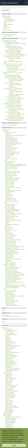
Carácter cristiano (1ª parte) (11, 167)
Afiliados (5, 25)
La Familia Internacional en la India (12, 97)
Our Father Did (8, 359)
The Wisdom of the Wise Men (11, 370)
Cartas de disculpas (7, 29)
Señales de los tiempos (10, 294)
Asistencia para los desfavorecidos (16, 54)
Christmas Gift (8, 338)
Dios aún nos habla (9, 186)
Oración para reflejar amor (11, 378)
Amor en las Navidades (10, 418)
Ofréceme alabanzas (9, 411)
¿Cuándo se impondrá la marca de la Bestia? (15, 296)
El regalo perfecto (9, 380)
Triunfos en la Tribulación (10, 304)
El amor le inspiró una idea (11, 269)
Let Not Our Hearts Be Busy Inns (12, 352)
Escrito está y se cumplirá (11, 290)
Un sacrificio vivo (9, 150)
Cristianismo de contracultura (11, 287)
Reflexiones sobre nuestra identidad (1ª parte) (15, 164)
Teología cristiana (7, 228)
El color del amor (9, 21)
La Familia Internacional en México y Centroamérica (14, 55)
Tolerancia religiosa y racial (9, 20)
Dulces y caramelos (9, 401)
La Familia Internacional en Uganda (13, 53)
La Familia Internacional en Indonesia (13, 99)
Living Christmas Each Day (11, 355)
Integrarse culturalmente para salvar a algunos (15, 286)
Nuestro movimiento (5, 16)
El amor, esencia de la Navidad (12, 407)
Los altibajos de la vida (10, 198)
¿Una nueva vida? (5, 315)
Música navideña (7, 414)
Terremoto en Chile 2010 (12, 68)
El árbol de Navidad (9, 410)
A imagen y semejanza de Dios (12, 252)
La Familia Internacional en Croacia (13, 106)
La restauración (8, 403)
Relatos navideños (7, 373)
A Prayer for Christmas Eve (11, 334)
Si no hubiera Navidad (10, 395)
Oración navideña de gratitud (11, 385)
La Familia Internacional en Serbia (12, 116)
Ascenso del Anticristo (10, 297)
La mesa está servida (9, 206)
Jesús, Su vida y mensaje (10, 245)
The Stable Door (8, 367)
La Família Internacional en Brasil (12, 66)
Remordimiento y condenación (12, 224)
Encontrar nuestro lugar (10, 173)
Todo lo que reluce (9, 381)
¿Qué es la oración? (9, 154)
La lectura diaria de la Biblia (11, 140)
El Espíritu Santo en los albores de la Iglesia (14, 249)
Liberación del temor (9, 227)
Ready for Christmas (9, 360)
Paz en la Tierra (8, 400)
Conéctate (3, 321)
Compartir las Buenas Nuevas (9, 264)
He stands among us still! (10, 347)
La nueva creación (9, 136)
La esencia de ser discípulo (11, 147)
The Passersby (8, 366)
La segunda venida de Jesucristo (12, 305)
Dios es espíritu (8, 232)
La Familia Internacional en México (12, 57)
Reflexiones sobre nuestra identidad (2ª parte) (15, 165)
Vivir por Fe (5, 160)
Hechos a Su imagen (9, 256)
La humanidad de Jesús (10, 243)
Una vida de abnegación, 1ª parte (12, 151)
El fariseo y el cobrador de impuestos (13, 213)
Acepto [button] (14, 445)
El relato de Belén (9, 426)
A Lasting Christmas (9, 333)
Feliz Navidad (4, 327)
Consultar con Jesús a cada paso (12, 187)
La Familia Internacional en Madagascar (14, 47)
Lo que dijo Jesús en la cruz (11, 138)
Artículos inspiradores (8, 24)
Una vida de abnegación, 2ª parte (12, 153)
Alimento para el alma (10, 205)
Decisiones (7, 226)
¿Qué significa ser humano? (11, 253)
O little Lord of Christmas (10, 356)
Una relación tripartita (10, 250)
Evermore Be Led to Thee (10, 342)
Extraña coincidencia (9, 397)
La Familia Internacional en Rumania (13, 108)
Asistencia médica (13, 87)
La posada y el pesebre (10, 421)
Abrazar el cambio (9, 195)
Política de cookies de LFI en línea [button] (12, 441)
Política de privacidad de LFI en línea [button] (12, 439)
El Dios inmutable (9, 238)
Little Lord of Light (9, 353)
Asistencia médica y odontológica (16, 79)
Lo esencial (5, 131)
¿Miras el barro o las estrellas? (12, 201)
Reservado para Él (9, 176)
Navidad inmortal (9, 377)
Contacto (3, 310)
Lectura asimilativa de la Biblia (12, 142)
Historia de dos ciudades (10, 280)
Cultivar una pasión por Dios (11, 179)
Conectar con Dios (9, 156)
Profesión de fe (6, 17)
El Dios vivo (7, 231)
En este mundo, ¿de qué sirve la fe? (13, 220)
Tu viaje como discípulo (10, 149)
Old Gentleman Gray (9, 358)
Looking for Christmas (10, 396)
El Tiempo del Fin (9, 18)
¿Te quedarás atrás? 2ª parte (11, 301)
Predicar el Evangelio (9, 265)
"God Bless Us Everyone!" (11, 330)
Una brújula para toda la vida (11, 204)
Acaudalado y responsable (11, 175)
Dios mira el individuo (10, 183)
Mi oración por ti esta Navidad (11, 390)
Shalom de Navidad (9, 423)
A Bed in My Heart (9, 331)
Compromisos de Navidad (11, 406)
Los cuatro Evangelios (10, 208)
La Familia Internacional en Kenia (12, 46)
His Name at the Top (9, 348)
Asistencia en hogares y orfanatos (16, 48)
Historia (5, 28)
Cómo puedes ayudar (8, 35)
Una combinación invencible (11, 271)
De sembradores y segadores (11, 276)
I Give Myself (8, 349)
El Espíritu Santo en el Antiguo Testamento (14, 246)
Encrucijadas (8, 193)
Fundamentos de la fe (6, 129)
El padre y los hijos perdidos (11, 216)
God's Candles (8, 344)
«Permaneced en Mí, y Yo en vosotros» (13, 143)
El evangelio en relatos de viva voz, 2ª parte (14, 275)
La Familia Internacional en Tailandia (13, 102)
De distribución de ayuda (14, 95)
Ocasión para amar (9, 374)
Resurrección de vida (9, 302)
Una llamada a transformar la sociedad (13, 278)
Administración (6, 27)
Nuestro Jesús (8, 375)
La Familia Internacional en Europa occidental (13, 119)
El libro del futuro (9, 293)
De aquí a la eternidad (10, 291)
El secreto (7, 189)
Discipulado (7, 146)
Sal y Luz (7, 169)
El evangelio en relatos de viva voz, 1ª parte (14, 274)
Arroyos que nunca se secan (11, 158)
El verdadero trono (9, 393)
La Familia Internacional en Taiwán (12, 83)
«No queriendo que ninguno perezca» (13, 272)
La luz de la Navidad (9, 392)
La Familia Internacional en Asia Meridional (12, 88)
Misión (4, 22)
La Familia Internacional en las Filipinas (13, 77)
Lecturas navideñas (7, 415)
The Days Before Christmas (11, 362)
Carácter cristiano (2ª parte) (11, 168)
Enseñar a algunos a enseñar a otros (13, 267)
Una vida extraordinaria (10, 145)
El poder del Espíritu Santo (11, 139)
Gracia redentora (9, 261)
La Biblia (5, 202)
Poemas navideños (7, 329)
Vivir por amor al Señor (10, 161)
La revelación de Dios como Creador (13, 239)
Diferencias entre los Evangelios (12, 210)
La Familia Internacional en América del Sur (12, 64)
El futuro (5, 289)
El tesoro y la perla (9, 217)
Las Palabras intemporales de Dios (12, 209)
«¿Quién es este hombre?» (11, 132)
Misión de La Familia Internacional (8, 34)
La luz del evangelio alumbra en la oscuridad (15, 285)
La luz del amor (8, 382)
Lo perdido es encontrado (10, 215)
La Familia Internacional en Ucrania (13, 112)
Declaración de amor (9, 184)
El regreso (7, 399)
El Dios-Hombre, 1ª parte (10, 241)
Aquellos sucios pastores (10, 419)
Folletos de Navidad (7, 412)
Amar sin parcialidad (9, 182)
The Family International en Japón (12, 76)
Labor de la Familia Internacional (8, 40)
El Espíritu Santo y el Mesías (11, 248)
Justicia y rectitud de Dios (11, 235)
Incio (2, 8)
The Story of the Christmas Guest (12, 369)
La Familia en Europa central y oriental (11, 103)
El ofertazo (7, 134)
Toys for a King (8, 371)
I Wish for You (8, 351)
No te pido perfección (10, 191)
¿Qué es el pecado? (9, 254)
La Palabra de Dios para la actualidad (13, 190)
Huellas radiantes (9, 162)
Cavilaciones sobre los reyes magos (13, 417)
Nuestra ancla (8, 197)
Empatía (7, 223)
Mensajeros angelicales (10, 422)
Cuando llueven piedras (10, 199)
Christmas (7, 336)
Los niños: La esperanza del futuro (9, 125)
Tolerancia (7, 221)
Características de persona (11, 230)
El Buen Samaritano (9, 212)
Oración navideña (9, 388)
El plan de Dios (8, 257)
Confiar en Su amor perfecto (11, 180)
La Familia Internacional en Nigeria (12, 50)
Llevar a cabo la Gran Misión (11, 268)
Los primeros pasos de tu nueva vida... (11, 316)
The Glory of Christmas (10, 364)
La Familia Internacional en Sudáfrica (13, 51)
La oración (7, 157)
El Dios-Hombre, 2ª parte (10, 242)
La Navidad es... (8, 384)
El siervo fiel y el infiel (10, 219)
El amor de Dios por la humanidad (12, 178)
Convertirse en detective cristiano (12, 279)
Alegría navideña (9, 408)
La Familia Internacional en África (10, 42)
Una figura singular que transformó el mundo (15, 135)
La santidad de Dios (9, 234)
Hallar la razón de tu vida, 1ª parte (12, 171)
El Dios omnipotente (9, 237)
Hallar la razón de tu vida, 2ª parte (12, 172)
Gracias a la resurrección (10, 263)
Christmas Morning (9, 341)
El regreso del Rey (9, 298)
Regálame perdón (9, 404)
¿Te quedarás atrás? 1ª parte (11, 300)
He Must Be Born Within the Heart (12, 345)
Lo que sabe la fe (9, 194)
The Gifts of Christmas (10, 363)
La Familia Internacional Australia (12, 75)
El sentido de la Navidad (10, 386)
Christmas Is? (8, 340)
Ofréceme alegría (9, 389)
